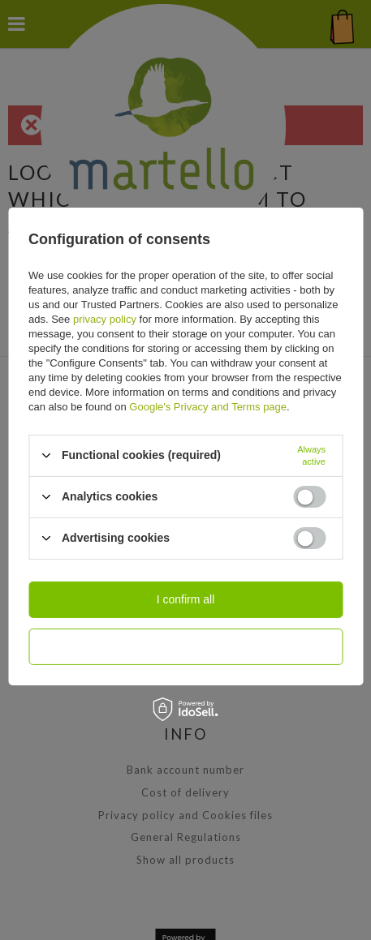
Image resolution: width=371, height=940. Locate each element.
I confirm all (186, 599)
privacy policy (104, 318)
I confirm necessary (185, 646)
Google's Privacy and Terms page (208, 406)
